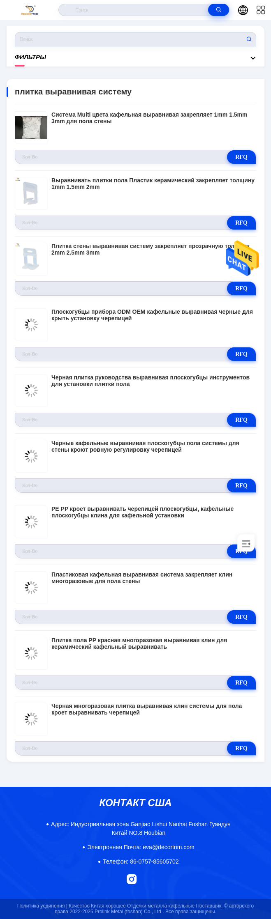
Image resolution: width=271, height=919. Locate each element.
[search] (218, 10)
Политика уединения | (42, 906)
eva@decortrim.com (141, 847)
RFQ (241, 157)
